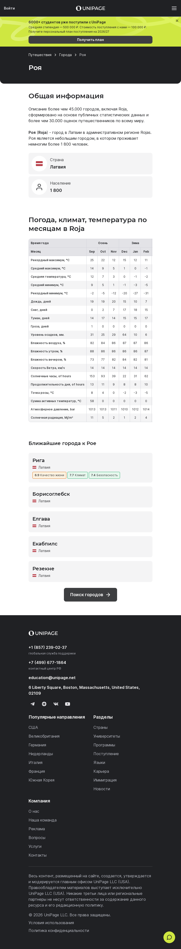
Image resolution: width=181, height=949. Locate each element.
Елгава (41, 519)
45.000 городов (84, 109)
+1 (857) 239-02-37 (48, 647)
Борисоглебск (51, 494)
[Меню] (171, 8)
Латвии (75, 132)
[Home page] (90, 8)
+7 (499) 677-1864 (47, 662)
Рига (38, 460)
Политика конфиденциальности (59, 930)
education (52, 677)
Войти (9, 8)
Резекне (43, 569)
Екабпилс (45, 544)
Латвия (44, 467)
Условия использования (51, 922)
